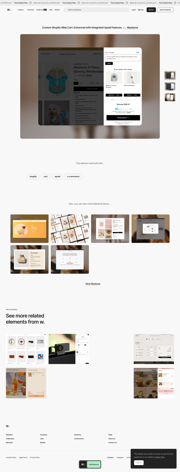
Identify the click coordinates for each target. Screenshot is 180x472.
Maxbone (132, 27)
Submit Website (165, 10)
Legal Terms (23, 457)
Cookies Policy (11, 457)
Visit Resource (94, 464)
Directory (30, 10)
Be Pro (151, 10)
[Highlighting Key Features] (29, 259)
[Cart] (154, 349)
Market (57, 10)
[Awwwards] (9, 10)
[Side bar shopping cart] (26, 383)
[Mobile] (70, 228)
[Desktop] (29, 228)
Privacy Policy (35, 457)
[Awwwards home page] (83, 464)
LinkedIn (129, 457)
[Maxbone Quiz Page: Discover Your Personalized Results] (70, 259)
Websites (9, 435)
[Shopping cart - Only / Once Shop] (26, 349)
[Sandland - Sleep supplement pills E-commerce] (69, 382)
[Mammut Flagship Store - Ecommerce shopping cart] (111, 382)
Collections (10, 439)
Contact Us (112, 442)
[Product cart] (69, 349)
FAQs (110, 435)
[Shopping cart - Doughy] (154, 383)
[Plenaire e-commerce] (111, 348)
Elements (9, 442)
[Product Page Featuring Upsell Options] (110, 228)
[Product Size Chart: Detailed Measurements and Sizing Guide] (151, 228)
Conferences (79, 439)
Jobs (50, 10)
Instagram (120, 457)
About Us (111, 439)
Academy (41, 10)
